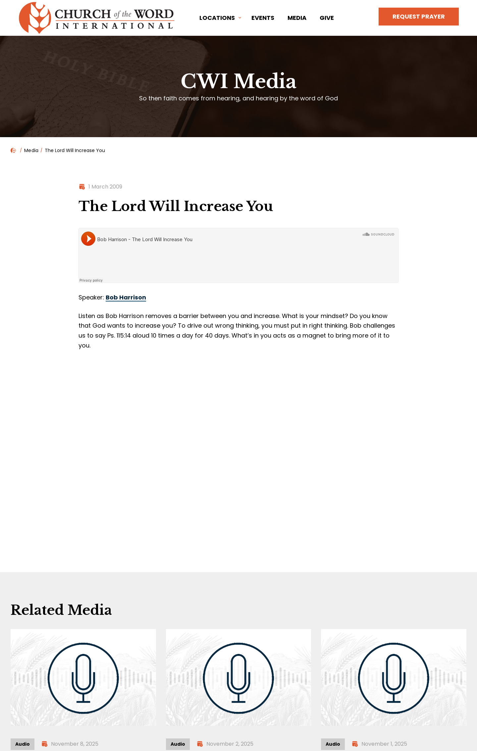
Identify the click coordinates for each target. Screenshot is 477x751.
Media (297, 18)
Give (327, 18)
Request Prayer (419, 16)
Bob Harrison (126, 297)
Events (262, 18)
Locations (217, 18)
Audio (22, 744)
